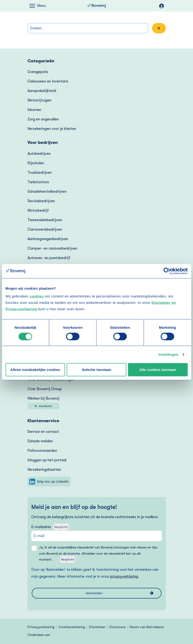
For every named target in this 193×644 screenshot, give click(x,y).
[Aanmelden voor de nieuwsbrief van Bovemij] (97, 593)
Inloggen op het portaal (46, 460)
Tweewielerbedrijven (44, 220)
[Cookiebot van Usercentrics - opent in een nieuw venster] (167, 270)
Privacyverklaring (40, 627)
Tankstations (38, 182)
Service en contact (43, 431)
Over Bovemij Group (44, 389)
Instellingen (168, 354)
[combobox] (87, 28)
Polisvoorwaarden (42, 450)
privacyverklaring (124, 576)
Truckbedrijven (39, 172)
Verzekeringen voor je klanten (51, 129)
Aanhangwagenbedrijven (47, 239)
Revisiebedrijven (41, 201)
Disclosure (117, 627)
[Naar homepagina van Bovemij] (96, 6)
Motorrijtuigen (39, 100)
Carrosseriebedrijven (44, 229)
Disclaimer (161, 303)
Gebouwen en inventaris (47, 81)
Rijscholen (35, 163)
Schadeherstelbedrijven (47, 191)
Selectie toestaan (96, 369)
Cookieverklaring (71, 627)
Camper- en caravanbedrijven (52, 248)
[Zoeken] (159, 28)
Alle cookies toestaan (157, 369)
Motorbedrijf (38, 210)
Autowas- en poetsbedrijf (48, 258)
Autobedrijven (39, 153)
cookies (37, 296)
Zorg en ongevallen (43, 119)
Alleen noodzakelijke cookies (35, 369)
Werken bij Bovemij (43, 402)
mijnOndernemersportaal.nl (161, 6)
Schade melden (40, 441)
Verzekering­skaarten (44, 469)
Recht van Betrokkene (147, 627)
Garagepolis (37, 72)
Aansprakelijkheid (41, 91)
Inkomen (34, 110)
